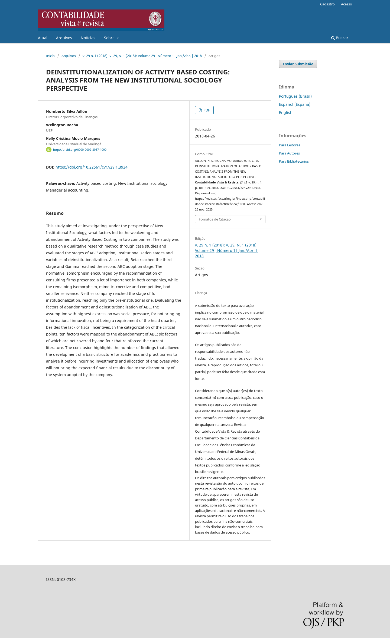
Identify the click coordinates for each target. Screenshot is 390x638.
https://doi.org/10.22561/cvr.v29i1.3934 (92, 167)
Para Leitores (289, 145)
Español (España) (294, 104)
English (285, 112)
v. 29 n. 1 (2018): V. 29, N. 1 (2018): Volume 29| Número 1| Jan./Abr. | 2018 (142, 55)
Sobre (110, 37)
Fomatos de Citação (215, 219)
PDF (206, 110)
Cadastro (327, 4)
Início (50, 55)
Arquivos (64, 37)
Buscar (339, 37)
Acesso (346, 4)
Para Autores (289, 153)
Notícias (88, 37)
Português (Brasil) (295, 96)
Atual (42, 37)
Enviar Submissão (298, 63)
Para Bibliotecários (294, 161)
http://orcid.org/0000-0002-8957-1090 (79, 150)
